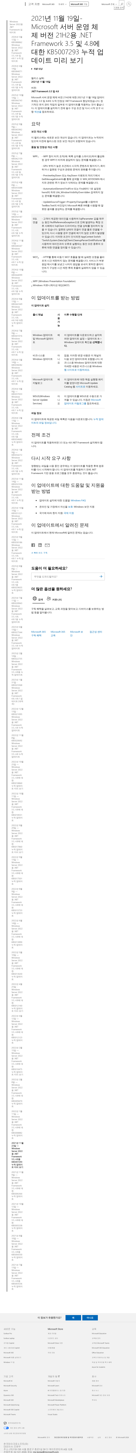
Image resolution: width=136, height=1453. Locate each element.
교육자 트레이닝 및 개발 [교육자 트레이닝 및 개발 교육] (101, 1357)
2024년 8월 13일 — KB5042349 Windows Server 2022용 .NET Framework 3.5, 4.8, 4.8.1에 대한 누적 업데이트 (17, 312)
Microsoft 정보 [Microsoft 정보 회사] (97, 1385)
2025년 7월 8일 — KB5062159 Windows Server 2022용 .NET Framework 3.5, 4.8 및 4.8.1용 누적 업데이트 (17, 165)
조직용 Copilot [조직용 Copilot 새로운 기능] (9, 1343)
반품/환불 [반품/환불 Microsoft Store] (51, 1348)
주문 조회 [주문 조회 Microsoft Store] (51, 1352)
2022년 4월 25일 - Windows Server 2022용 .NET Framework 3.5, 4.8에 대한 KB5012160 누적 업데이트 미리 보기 (17, 997)
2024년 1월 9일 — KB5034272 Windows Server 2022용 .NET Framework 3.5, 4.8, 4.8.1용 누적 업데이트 (17, 461)
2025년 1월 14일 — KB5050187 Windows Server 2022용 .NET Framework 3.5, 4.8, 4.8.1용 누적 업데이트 (17, 223)
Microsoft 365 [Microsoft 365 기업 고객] (9, 1400)
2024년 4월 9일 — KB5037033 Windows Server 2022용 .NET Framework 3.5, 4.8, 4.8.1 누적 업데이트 (17, 400)
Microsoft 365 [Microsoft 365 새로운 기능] (9, 1352)
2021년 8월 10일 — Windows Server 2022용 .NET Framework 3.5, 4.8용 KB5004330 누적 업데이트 (17, 1247)
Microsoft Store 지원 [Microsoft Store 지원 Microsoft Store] (55, 1343)
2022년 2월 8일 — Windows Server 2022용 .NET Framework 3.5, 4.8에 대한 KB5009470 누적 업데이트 (17, 1093)
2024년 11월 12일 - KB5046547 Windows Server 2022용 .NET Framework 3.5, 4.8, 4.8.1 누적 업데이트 (17, 252)
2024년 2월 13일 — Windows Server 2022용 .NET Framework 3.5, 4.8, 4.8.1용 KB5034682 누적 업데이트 (17, 431)
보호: (70, 506)
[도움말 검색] (121, 3)
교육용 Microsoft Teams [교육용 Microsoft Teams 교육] (100, 1343)
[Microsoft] (14, 4)
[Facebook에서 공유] (33, 544)
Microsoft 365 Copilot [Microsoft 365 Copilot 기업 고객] (11, 1409)
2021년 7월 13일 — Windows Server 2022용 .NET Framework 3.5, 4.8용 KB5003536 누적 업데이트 (17, 1276)
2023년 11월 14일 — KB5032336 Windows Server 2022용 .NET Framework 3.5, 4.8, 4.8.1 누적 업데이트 (17, 490)
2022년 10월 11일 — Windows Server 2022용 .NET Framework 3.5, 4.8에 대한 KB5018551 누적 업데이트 (17, 807)
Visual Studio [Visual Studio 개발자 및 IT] (52, 1414)
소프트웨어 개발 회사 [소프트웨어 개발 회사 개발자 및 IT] (55, 1409)
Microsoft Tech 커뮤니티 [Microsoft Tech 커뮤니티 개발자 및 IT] (57, 1395)
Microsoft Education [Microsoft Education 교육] (99, 1333)
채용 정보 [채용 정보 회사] (95, 1381)
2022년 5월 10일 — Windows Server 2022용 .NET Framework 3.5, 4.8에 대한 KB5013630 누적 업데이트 (17, 966)
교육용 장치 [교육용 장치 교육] (96, 1338)
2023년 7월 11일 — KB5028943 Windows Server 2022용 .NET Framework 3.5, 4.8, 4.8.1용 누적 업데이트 (17, 609)
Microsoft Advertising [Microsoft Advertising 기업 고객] (11, 1405)
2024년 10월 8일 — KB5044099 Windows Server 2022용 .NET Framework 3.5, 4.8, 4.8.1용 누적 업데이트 (17, 281)
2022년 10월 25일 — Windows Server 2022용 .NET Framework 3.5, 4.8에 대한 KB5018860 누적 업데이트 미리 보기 (17, 775)
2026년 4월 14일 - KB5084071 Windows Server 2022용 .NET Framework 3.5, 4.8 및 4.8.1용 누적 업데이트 (17, 78)
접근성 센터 (96, 631)
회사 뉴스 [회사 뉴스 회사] (95, 1390)
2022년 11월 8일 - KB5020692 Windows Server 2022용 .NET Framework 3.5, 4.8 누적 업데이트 (17, 746)
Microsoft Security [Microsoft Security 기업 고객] (10, 1385)
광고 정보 (108, 1437)
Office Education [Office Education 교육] (98, 1352)
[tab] (38, 599)
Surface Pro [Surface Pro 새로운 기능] (8, 1333)
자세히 (61, 4)
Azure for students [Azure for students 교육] (98, 1367)
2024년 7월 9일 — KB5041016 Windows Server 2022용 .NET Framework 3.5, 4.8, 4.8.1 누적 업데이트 (17, 342)
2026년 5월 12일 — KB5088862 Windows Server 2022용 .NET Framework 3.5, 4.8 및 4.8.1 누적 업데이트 (17, 49)
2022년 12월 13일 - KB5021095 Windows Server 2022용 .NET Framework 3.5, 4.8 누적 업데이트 (17, 719)
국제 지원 (69, 512)
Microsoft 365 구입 (79, 4)
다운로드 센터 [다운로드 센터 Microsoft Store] (53, 1338)
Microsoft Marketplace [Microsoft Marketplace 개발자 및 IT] (56, 1400)
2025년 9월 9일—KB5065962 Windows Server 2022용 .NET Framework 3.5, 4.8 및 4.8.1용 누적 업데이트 (17, 136)
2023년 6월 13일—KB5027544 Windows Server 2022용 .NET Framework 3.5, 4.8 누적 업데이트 (17, 638)
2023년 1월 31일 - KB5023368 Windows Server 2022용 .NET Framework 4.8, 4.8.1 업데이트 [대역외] (17, 691)
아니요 (90, 1317)
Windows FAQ (78, 500)
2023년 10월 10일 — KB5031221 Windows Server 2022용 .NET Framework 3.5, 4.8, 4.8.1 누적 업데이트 (17, 520)
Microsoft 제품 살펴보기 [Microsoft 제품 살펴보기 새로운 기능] (12, 1357)
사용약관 (90, 1437)
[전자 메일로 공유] (46, 544)
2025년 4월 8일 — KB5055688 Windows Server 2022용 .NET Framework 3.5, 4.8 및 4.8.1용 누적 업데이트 (17, 194)
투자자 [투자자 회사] (94, 1400)
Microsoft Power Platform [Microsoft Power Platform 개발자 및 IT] (57, 1405)
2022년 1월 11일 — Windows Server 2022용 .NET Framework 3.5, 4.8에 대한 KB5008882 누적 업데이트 (17, 1124)
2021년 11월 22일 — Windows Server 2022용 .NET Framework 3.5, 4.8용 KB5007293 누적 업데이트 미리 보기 (17, 1155)
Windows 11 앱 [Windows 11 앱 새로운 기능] (9, 1362)
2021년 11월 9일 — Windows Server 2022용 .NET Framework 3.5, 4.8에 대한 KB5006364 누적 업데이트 (17, 1185)
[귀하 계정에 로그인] (128, 4)
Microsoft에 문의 (44, 1437)
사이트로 (80, 386)
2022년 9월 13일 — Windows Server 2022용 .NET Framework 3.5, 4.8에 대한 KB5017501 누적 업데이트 (17, 870)
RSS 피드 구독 (41, 552)
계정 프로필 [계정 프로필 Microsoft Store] (52, 1333)
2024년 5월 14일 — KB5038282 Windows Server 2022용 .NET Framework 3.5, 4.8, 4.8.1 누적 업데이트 (17, 371)
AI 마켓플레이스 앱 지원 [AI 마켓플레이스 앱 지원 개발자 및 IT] (56, 1390)
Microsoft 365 (48, 4)
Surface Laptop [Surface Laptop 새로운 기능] (9, 1338)
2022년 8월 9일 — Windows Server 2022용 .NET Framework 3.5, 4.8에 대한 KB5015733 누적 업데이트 (17, 902)
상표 (99, 1437)
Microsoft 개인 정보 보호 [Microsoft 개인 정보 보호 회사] (101, 1395)
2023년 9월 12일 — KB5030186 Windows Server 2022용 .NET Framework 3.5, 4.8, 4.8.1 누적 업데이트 (17, 549)
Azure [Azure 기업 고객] (6, 1390)
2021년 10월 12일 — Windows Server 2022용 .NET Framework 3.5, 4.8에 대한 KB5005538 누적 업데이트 (17, 1217)
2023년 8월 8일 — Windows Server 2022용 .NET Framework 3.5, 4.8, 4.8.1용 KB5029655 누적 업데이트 (17, 579)
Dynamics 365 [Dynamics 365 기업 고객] (9, 1395)
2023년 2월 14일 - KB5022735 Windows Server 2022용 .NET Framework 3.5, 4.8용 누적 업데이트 (17, 664)
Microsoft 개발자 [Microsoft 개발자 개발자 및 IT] (54, 1381)
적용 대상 (38, 68)
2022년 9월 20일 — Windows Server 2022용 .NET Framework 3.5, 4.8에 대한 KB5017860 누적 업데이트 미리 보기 (17, 839)
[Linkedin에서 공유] (38, 544)
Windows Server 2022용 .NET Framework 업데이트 (16, 27)
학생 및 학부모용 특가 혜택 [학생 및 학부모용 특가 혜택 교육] (102, 1362)
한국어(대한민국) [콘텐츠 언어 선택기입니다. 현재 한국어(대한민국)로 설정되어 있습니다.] (14, 1423)
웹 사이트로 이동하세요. (77, 369)
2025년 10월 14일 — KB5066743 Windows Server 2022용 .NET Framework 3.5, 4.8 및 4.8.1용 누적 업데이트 (17, 107)
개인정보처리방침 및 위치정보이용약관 (68, 1437)
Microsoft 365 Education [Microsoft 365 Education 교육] (101, 1348)
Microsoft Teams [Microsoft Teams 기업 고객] (10, 1414)
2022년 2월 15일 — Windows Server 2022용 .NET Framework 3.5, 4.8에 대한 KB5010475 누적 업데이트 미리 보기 (17, 1061)
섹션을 (37, 111)
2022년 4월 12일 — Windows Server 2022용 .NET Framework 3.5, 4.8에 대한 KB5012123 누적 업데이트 (17, 1029)
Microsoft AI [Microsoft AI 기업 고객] (8, 1381)
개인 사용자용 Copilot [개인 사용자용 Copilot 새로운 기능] (12, 1348)
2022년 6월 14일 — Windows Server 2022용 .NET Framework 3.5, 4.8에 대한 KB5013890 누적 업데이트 (17, 934)
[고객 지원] (34, 4)
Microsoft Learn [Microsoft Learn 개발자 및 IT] (53, 1385)
